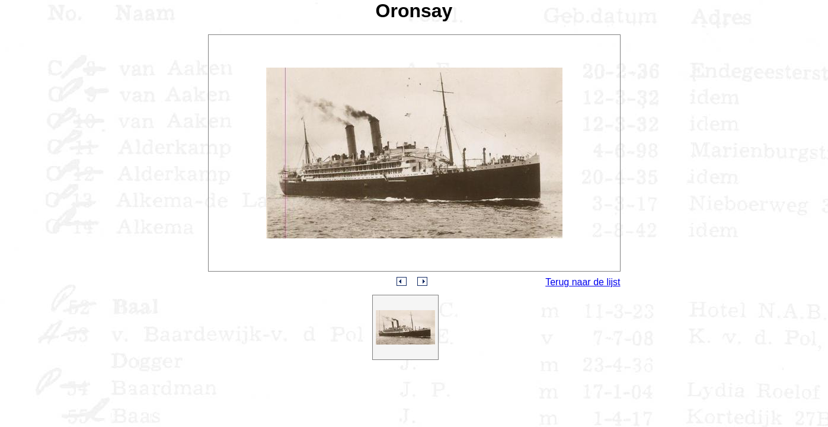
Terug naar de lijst (582, 282)
